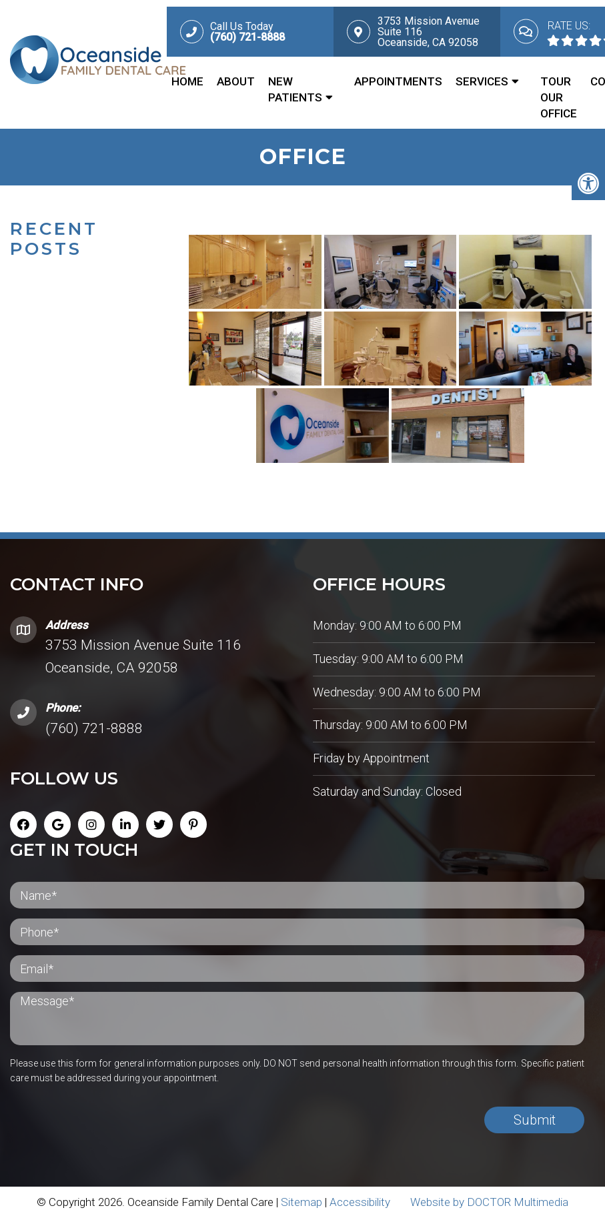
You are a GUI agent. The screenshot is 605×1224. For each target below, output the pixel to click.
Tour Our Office (558, 97)
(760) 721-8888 (94, 734)
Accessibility (360, 1207)
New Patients (295, 89)
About (236, 81)
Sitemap (301, 1207)
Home (187, 81)
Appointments (398, 81)
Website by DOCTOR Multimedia (489, 1207)
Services (482, 81)
